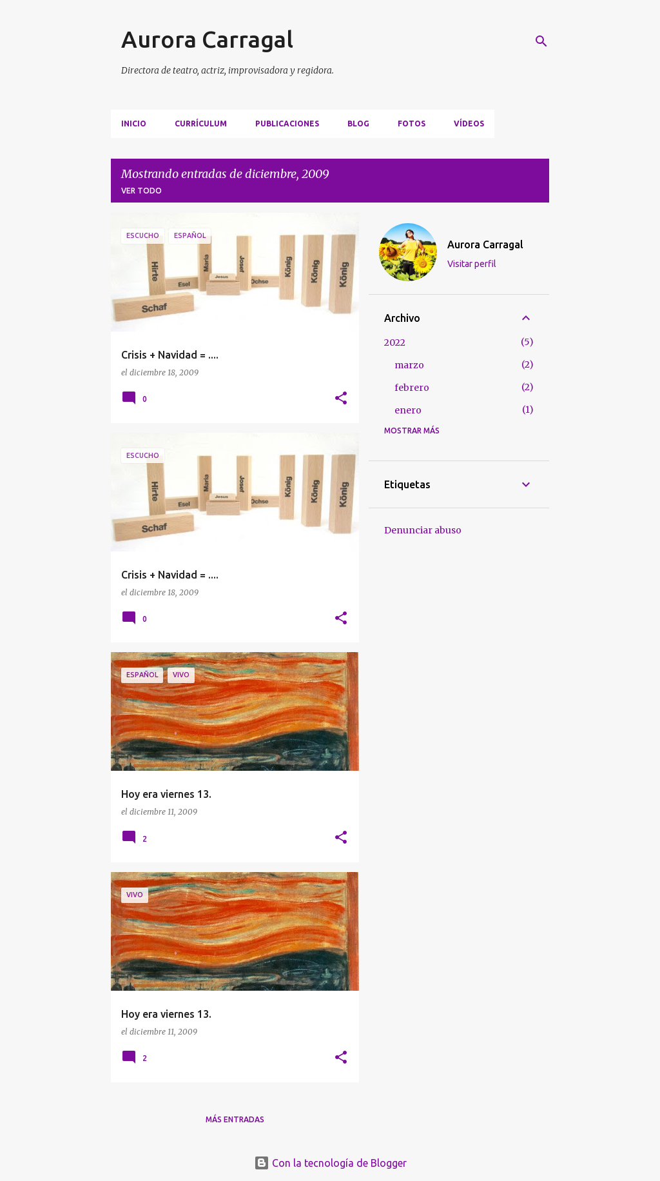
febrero (411, 387)
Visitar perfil (471, 264)
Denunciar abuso (422, 530)
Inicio (133, 123)
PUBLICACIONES (287, 123)
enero (408, 410)
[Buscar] (541, 41)
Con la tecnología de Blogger (330, 1163)
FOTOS (411, 123)
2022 (394, 342)
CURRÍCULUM (201, 123)
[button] (341, 399)
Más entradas (235, 1119)
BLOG (358, 123)
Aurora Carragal (207, 39)
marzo (409, 365)
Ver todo (141, 190)
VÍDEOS (469, 123)
